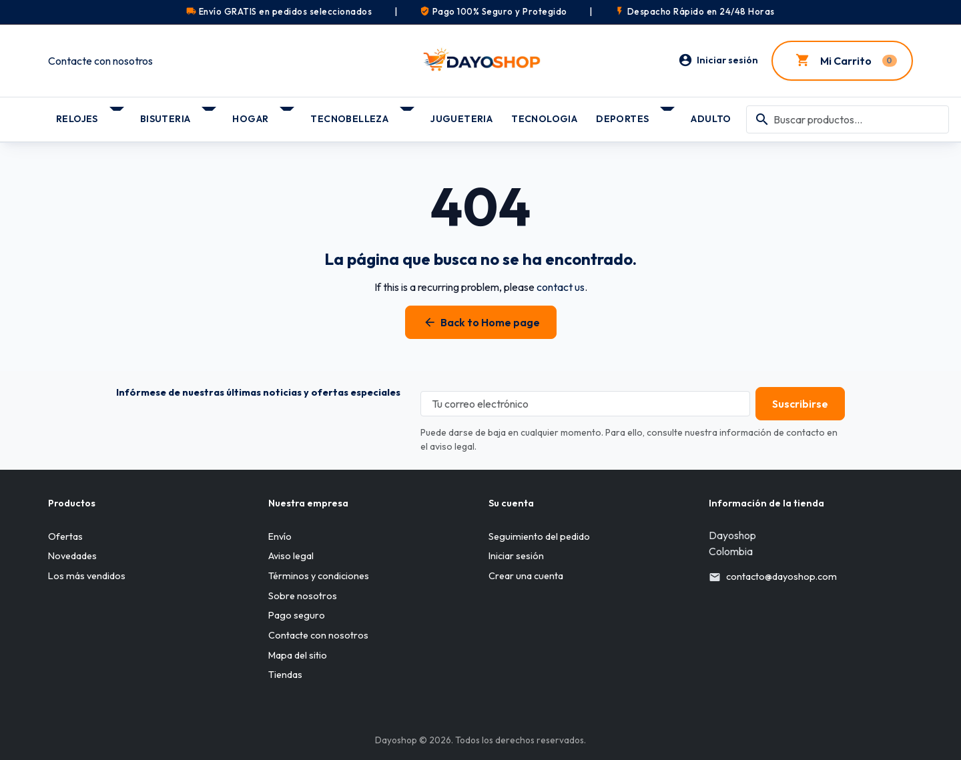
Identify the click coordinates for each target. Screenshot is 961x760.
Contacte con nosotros (100, 60)
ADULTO (711, 119)
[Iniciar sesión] (718, 60)
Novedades (72, 556)
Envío (280, 536)
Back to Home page (481, 322)
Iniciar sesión (516, 556)
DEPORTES (622, 119)
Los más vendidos (86, 576)
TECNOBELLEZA (349, 119)
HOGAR (250, 119)
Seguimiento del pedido (539, 536)
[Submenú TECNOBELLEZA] (408, 114)
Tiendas (285, 675)
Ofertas (65, 536)
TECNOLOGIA (544, 119)
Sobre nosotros (302, 596)
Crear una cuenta (526, 576)
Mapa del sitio (297, 655)
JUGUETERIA (461, 119)
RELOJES (77, 119)
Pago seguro (296, 616)
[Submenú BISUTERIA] (210, 114)
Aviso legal (291, 556)
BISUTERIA (165, 119)
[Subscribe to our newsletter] (795, 403)
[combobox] (847, 119)
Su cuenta (511, 503)
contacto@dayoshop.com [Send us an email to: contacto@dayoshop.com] (781, 577)
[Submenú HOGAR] (288, 114)
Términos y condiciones (318, 576)
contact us (561, 287)
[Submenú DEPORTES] (668, 114)
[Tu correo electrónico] (580, 403)
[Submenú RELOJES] (117, 114)
